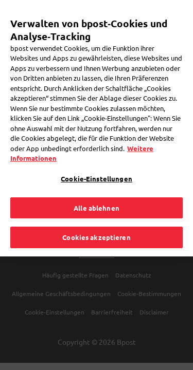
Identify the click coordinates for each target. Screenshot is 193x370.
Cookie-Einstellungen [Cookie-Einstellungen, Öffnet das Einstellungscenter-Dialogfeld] (96, 163)
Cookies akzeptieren (96, 221)
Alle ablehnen (96, 192)
